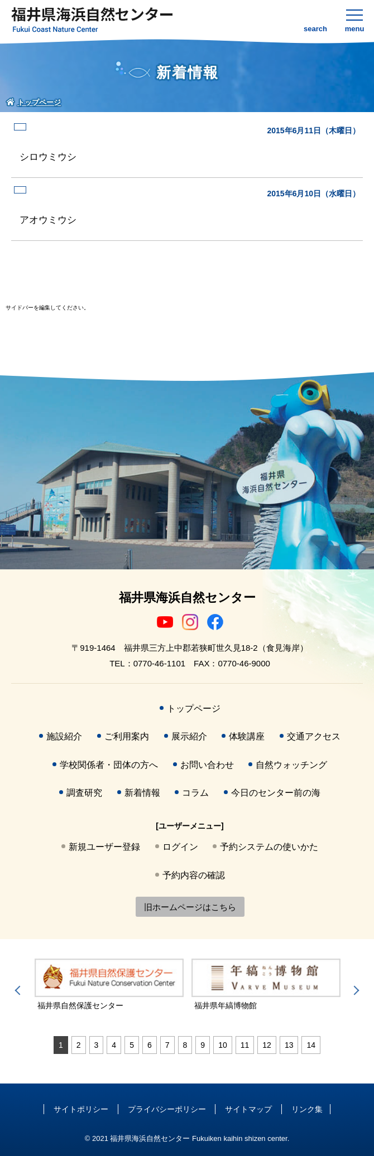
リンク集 (307, 1109)
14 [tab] (310, 1045)
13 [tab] (289, 1045)
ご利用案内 (126, 736)
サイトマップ (248, 1109)
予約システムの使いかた (269, 847)
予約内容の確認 (193, 875)
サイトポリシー (81, 1109)
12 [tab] (266, 1045)
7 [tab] (167, 1045)
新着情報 (142, 792)
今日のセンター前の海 (275, 792)
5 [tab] (132, 1045)
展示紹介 (189, 736)
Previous (19, 990)
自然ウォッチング (291, 765)
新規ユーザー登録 (104, 847)
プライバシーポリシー (167, 1109)
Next (354, 990)
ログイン (180, 847)
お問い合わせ (207, 765)
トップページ (193, 708)
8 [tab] (185, 1045)
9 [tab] (202, 1045)
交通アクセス (314, 736)
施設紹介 (64, 736)
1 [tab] (61, 1045)
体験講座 (247, 736)
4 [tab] (114, 1045)
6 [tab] (149, 1045)
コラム (195, 792)
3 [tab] (96, 1045)
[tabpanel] (109, 985)
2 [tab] (78, 1045)
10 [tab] (222, 1045)
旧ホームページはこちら (190, 907)
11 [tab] (245, 1045)
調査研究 (84, 792)
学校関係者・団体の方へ (109, 765)
